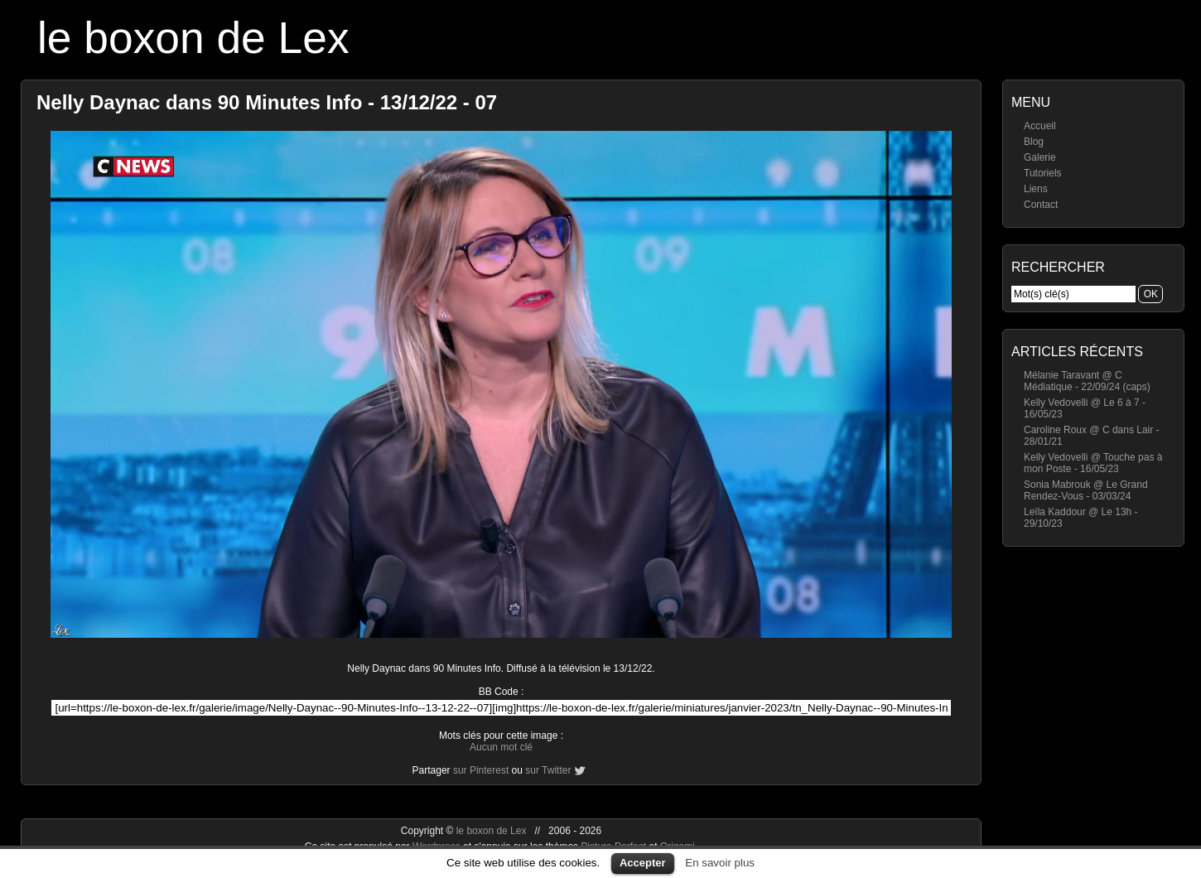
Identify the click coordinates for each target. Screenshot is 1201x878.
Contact (1041, 204)
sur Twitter (548, 770)
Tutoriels (1043, 173)
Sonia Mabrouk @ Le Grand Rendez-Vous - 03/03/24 (1086, 490)
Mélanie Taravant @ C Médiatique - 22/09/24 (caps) (1087, 381)
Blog (1034, 141)
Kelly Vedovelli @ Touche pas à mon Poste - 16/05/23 (1093, 463)
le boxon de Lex (193, 37)
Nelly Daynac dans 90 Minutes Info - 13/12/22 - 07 (266, 102)
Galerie (1040, 157)
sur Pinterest (481, 770)
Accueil (1040, 126)
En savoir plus (720, 862)
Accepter (643, 862)
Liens (1036, 189)
